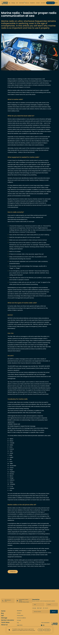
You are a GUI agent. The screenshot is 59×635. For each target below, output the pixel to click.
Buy (9, 2)
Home (3, 611)
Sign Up (54, 611)
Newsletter (32, 2)
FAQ (18, 622)
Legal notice (19, 625)
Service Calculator (7, 620)
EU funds (19, 620)
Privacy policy (20, 615)
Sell (17, 2)
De (56, 2)
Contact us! (12, 571)
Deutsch (46, 608)
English (40, 608)
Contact (38, 2)
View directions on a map (24, 600)
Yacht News (21, 2)
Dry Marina (43, 2)
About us (27, 2)
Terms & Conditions (21, 618)
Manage (13, 2)
